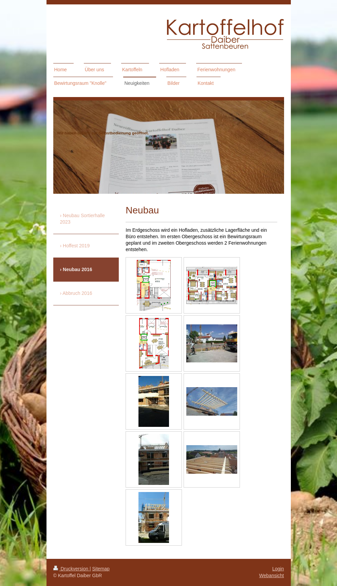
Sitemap (101, 568)
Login (278, 568)
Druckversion (71, 568)
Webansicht (271, 575)
